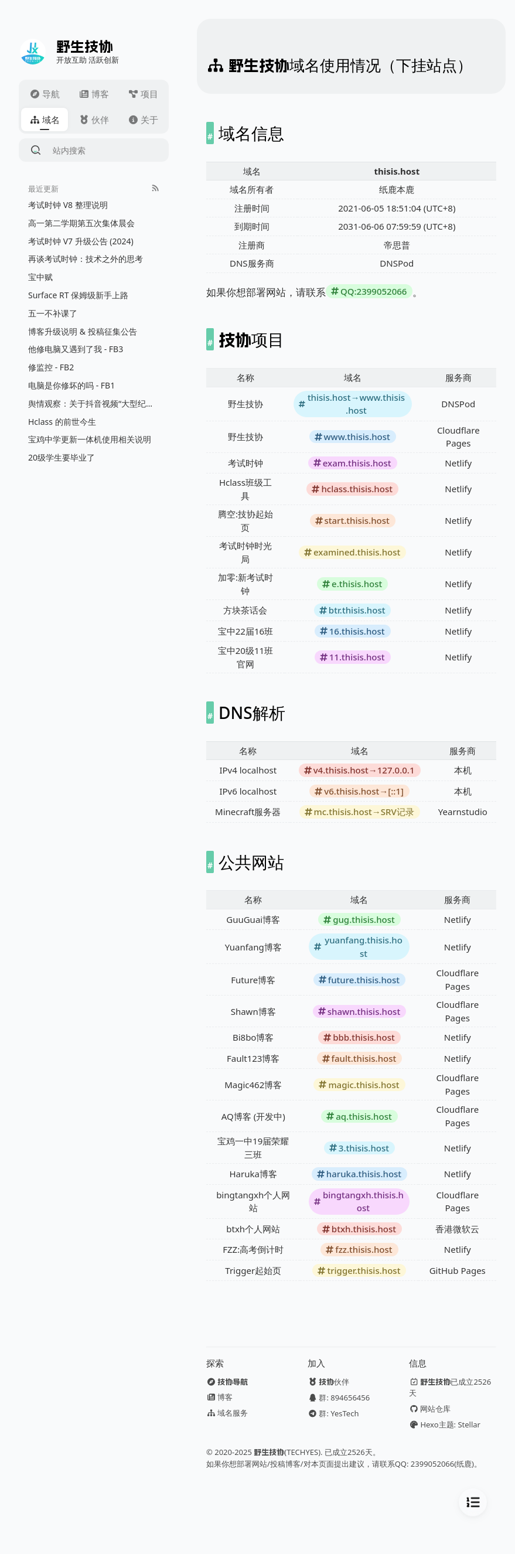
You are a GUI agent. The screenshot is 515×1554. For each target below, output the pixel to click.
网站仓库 (430, 1408)
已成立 (450, 1387)
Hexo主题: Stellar (444, 1424)
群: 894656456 (339, 1397)
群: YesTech (333, 1413)
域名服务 (227, 1413)
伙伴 (328, 1381)
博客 (219, 1397)
